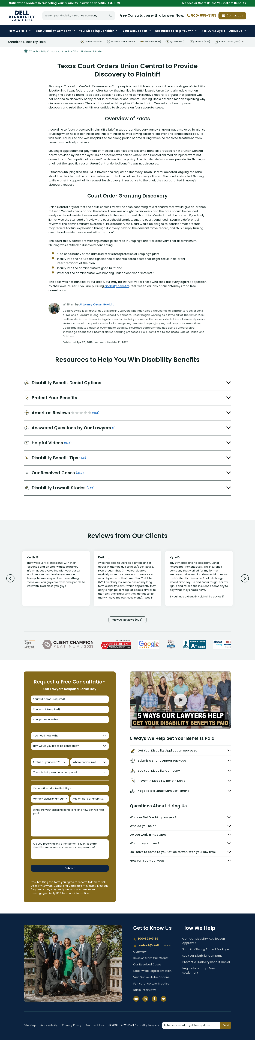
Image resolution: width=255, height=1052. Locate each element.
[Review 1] (56, 578)
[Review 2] (127, 580)
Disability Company (55, 31)
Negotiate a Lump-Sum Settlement (198, 982)
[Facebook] (154, 1010)
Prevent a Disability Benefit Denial (206, 974)
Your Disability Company (45, 51)
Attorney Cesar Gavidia (96, 304)
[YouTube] (136, 1010)
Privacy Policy (71, 1037)
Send (226, 1037)
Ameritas (66, 51)
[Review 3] (199, 580)
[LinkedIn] (145, 1010)
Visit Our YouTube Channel (151, 989)
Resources (176, 31)
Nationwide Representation (152, 982)
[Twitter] (163, 1010)
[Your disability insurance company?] (70, 781)
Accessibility (49, 1037)
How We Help (20, 31)
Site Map (30, 1037)
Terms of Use (95, 1037)
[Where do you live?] (89, 769)
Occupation (137, 31)
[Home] (26, 51)
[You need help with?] (70, 741)
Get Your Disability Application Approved (203, 952)
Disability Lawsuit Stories (88, 51)
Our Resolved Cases (147, 976)
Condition (99, 31)
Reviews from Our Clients (151, 970)
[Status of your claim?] (50, 769)
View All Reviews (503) (127, 620)
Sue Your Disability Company (202, 967)
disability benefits (116, 286)
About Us (237, 31)
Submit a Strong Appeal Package (205, 961)
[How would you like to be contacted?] (70, 752)
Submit (70, 880)
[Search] (111, 15)
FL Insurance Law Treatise (151, 995)
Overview (139, 963)
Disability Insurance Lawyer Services (22, 15)
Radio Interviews (144, 1002)
